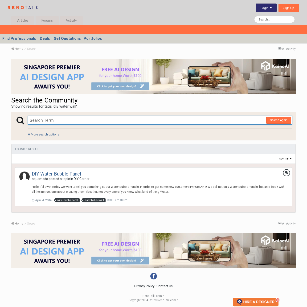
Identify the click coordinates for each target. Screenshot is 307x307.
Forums (47, 20)
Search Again (278, 120)
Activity (71, 20)
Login (266, 8)
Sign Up (288, 8)
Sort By (285, 158)
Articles (23, 20)
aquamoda (40, 179)
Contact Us (164, 286)
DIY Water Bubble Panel (56, 174)
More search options (43, 134)
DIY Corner (82, 179)
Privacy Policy (144, 286)
